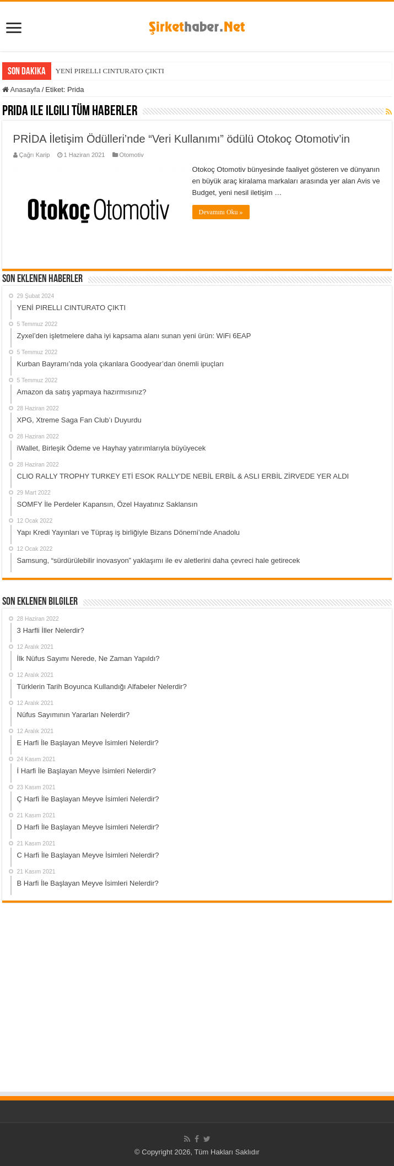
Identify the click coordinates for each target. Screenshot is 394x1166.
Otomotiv (132, 154)
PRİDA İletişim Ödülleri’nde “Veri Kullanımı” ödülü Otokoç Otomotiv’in (181, 139)
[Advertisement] (197, 1008)
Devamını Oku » (221, 212)
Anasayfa (21, 89)
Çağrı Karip (34, 154)
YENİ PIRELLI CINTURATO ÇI (104, 71)
